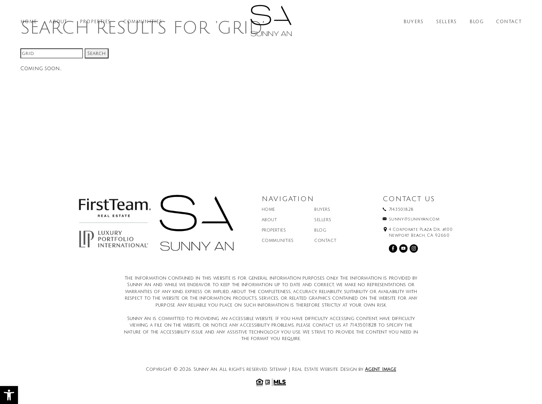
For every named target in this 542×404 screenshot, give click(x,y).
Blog (476, 22)
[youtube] (403, 248)
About (58, 22)
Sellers (446, 22)
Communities (142, 22)
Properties (95, 22)
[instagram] (414, 248)
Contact (509, 22)
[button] (9, 395)
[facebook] (393, 248)
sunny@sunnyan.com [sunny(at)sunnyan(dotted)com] (414, 219)
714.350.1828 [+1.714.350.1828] (401, 210)
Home (28, 22)
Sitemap (278, 369)
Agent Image (380, 369)
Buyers (413, 22)
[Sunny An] (271, 23)
